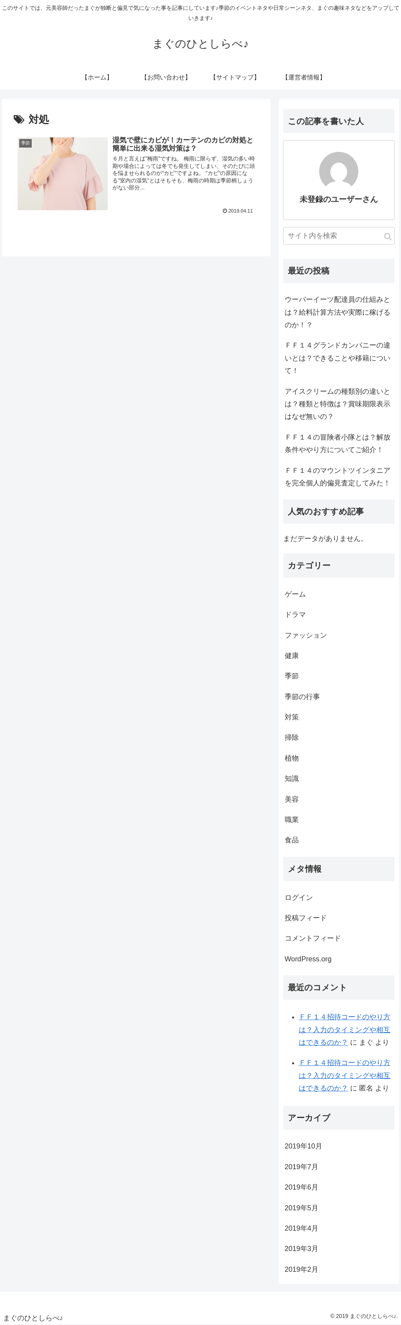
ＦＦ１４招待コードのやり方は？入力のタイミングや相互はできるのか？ (344, 1029)
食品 (292, 840)
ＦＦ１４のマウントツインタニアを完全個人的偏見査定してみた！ (337, 477)
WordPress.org (308, 959)
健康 (292, 656)
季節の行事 (302, 697)
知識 (292, 778)
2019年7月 (301, 1167)
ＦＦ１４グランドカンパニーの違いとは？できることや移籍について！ (337, 358)
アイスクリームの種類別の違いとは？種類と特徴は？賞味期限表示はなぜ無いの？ (337, 404)
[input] (339, 236)
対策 (292, 717)
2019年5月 (301, 1208)
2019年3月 (301, 1249)
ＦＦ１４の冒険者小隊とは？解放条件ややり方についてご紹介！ (337, 443)
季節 (292, 676)
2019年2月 (301, 1269)
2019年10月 (303, 1146)
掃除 (292, 737)
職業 (292, 820)
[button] (388, 236)
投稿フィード (306, 918)
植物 (292, 758)
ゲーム (295, 594)
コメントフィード (313, 938)
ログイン (299, 897)
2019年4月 (301, 1228)
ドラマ (295, 614)
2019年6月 (301, 1187)
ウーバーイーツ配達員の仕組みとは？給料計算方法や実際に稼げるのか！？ (337, 312)
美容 (292, 799)
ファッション (306, 635)
